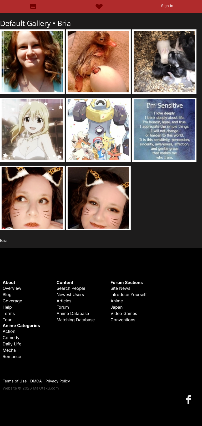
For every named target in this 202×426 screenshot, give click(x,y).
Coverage (12, 300)
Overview (12, 288)
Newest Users (70, 294)
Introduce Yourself (128, 294)
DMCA (36, 381)
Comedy (11, 337)
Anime (116, 300)
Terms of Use (15, 381)
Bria (64, 23)
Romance (12, 356)
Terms (9, 313)
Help (7, 307)
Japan (116, 307)
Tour (7, 319)
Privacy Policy (58, 381)
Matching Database (76, 319)
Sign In (167, 6)
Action (9, 331)
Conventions (122, 319)
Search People (71, 288)
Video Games (123, 313)
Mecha (9, 350)
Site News (120, 288)
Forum (63, 307)
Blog (7, 294)
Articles (64, 300)
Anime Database (73, 313)
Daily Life (12, 343)
